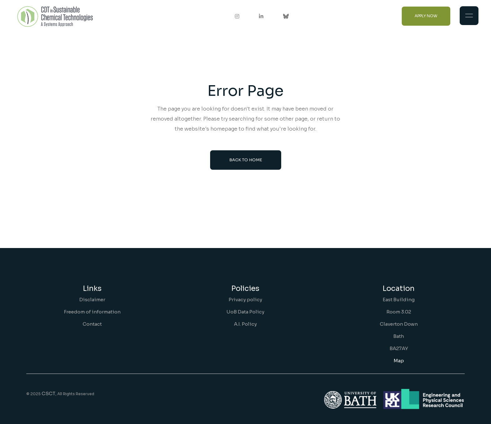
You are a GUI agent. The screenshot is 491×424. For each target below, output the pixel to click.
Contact (92, 324)
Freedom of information (92, 312)
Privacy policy (245, 299)
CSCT (48, 393)
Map (399, 361)
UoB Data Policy (245, 312)
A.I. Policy (245, 324)
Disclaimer (92, 299)
